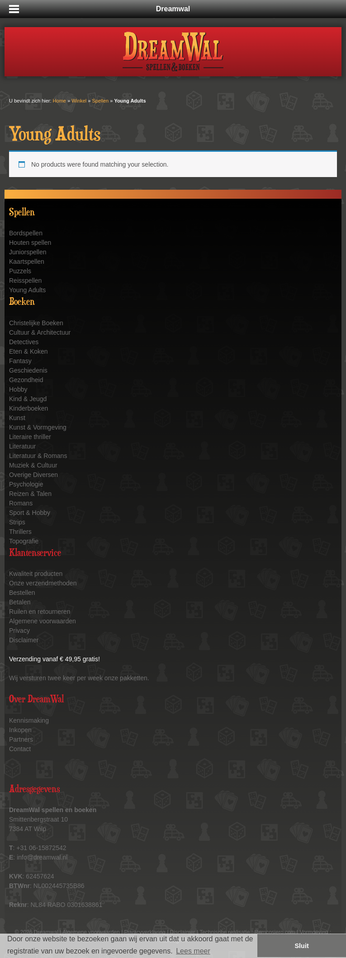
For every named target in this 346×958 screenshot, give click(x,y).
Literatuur (22, 446)
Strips (17, 522)
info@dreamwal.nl (42, 857)
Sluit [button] (302, 945)
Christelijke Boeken (36, 323)
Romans (21, 503)
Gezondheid (26, 379)
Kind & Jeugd (28, 398)
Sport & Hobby (29, 512)
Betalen (19, 602)
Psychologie (26, 484)
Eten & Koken (28, 351)
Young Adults (27, 290)
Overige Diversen (33, 474)
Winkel (78, 100)
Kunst (17, 417)
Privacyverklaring (144, 932)
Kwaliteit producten (35, 573)
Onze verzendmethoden (42, 583)
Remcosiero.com (275, 932)
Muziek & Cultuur (33, 465)
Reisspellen (25, 280)
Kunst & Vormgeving (37, 427)
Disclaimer (23, 640)
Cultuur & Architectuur (40, 332)
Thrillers (20, 531)
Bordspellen (26, 233)
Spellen (100, 100)
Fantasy (20, 361)
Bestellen (22, 592)
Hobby (18, 389)
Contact (20, 748)
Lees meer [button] (193, 951)
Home (59, 100)
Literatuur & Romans (38, 455)
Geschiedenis (28, 370)
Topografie (23, 541)
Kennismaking (29, 720)
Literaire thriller (30, 436)
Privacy (19, 630)
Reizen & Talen (30, 493)
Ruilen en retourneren (39, 611)
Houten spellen (30, 242)
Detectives (23, 342)
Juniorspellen (28, 252)
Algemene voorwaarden (42, 621)
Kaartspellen (26, 261)
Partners (21, 739)
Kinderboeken (28, 408)
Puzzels (20, 271)
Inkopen (20, 730)
